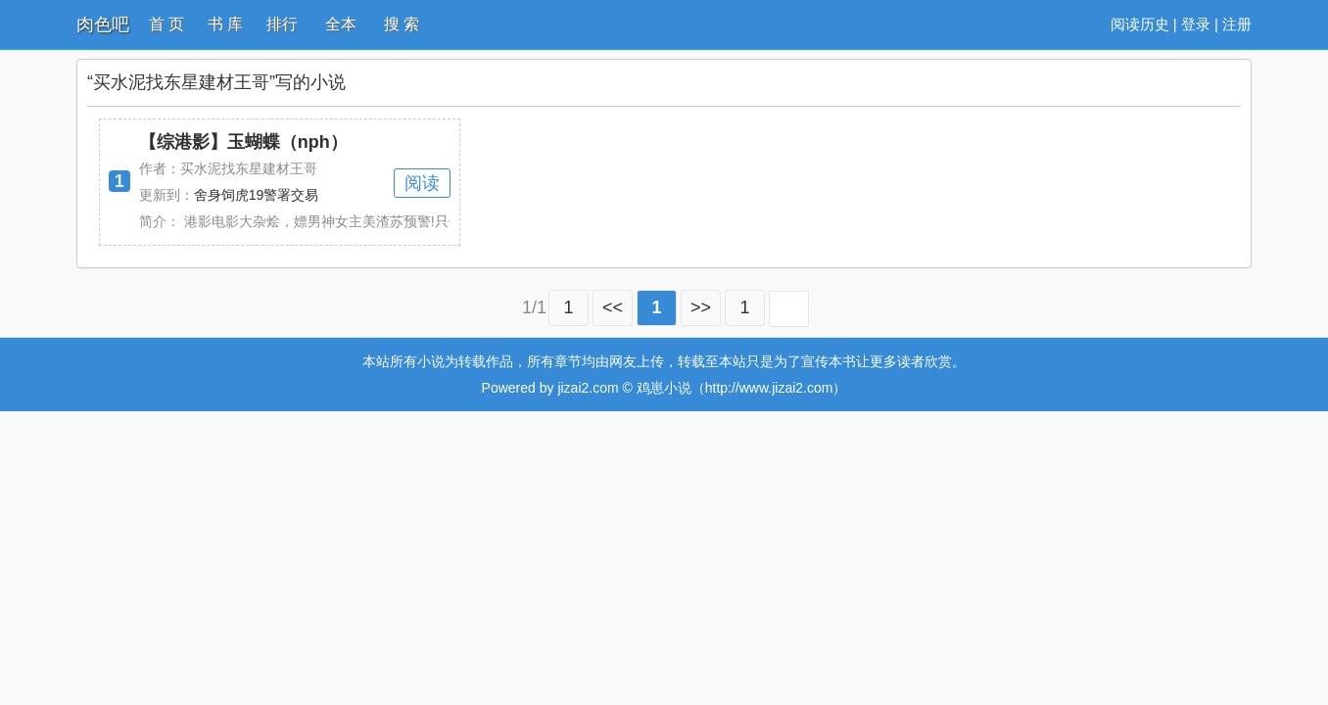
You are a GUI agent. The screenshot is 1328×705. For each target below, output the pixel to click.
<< (612, 307)
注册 (1237, 24)
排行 (282, 24)
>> (700, 307)
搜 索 (401, 24)
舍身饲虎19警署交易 (256, 195)
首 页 (166, 24)
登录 (1195, 24)
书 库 (225, 24)
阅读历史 (1140, 24)
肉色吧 (102, 24)
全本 (340, 24)
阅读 (422, 183)
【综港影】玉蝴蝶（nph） (243, 142)
